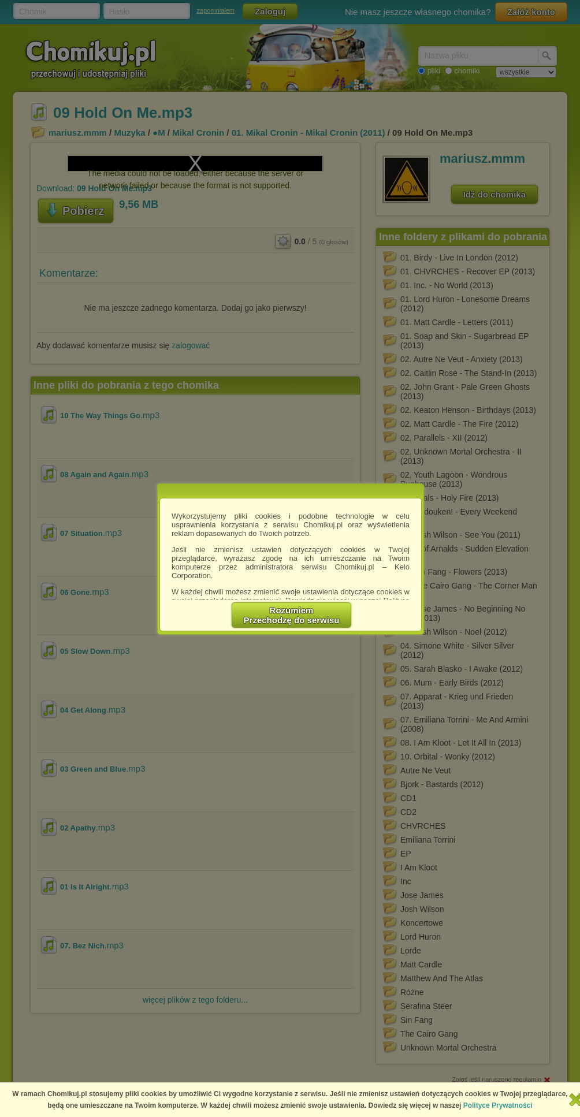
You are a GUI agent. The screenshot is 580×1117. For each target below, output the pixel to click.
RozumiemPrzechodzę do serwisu (292, 615)
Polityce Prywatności (498, 1105)
